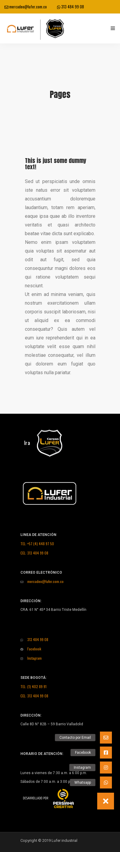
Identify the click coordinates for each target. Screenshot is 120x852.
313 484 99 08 (70, 7)
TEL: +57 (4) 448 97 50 (37, 543)
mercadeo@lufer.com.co (25, 7)
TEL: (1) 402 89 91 (33, 686)
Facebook (30, 648)
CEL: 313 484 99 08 (34, 552)
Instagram (31, 658)
